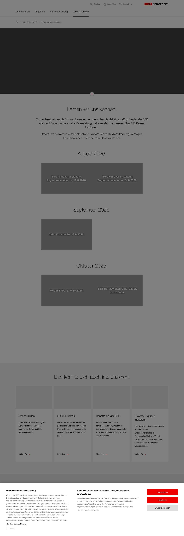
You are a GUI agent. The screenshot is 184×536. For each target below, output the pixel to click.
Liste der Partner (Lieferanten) (88, 510)
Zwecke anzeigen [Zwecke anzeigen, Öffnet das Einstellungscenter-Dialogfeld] (162, 508)
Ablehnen (162, 500)
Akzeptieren (163, 492)
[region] (92, 509)
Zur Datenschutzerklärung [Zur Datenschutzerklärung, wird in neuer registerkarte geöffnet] (16, 524)
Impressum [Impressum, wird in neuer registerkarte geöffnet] (11, 528)
